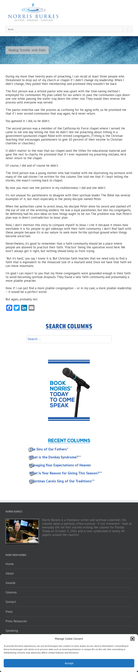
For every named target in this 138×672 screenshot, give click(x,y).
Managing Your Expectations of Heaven (60, 465)
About (10, 573)
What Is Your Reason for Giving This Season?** (65, 473)
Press (9, 612)
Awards (10, 583)
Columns (11, 592)
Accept (69, 663)
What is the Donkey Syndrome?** (55, 457)
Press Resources (16, 621)
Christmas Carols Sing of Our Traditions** (62, 481)
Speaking (12, 631)
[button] (132, 639)
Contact (11, 602)
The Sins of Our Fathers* (48, 449)
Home (10, 564)
